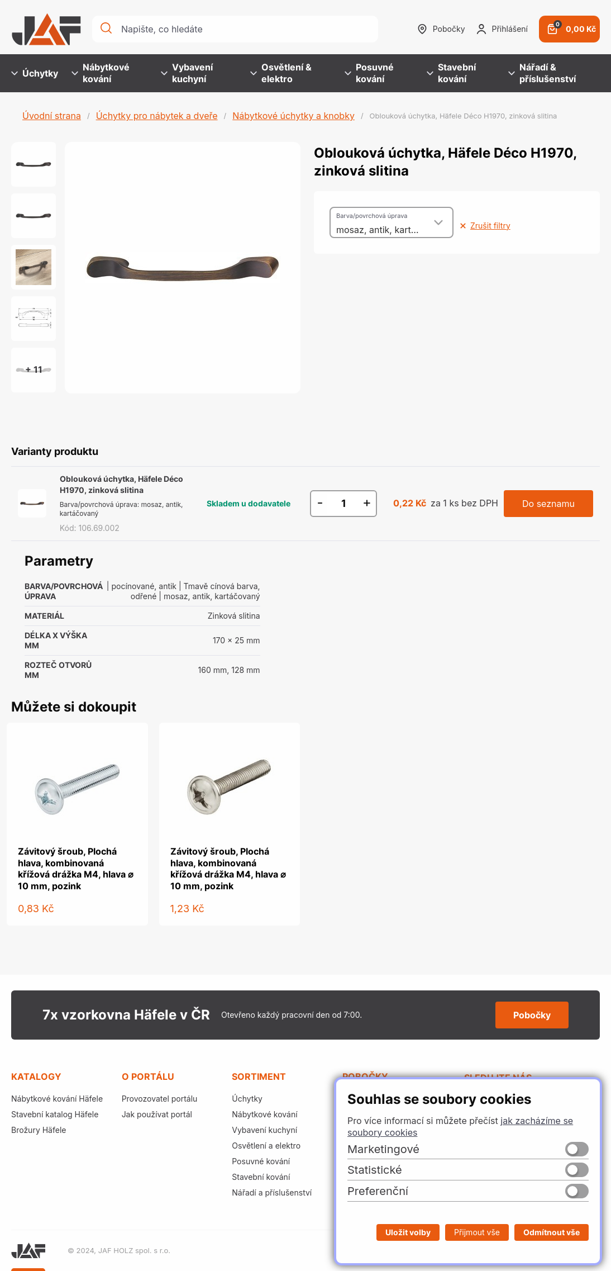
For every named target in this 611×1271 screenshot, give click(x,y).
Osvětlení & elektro (281, 72)
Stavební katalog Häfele (54, 1114)
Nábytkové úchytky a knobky (293, 115)
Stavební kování (451, 72)
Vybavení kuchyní (187, 72)
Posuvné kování (369, 72)
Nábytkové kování (100, 72)
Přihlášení (502, 29)
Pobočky (441, 29)
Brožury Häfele (38, 1130)
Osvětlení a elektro (266, 1145)
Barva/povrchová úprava (371, 216)
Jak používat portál (157, 1114)
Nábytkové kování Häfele (57, 1098)
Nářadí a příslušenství (272, 1192)
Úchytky (34, 73)
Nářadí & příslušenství (542, 72)
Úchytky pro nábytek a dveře (157, 115)
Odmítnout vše (551, 1232)
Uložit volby (408, 1232)
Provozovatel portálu (160, 1098)
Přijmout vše (477, 1232)
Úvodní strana (51, 115)
